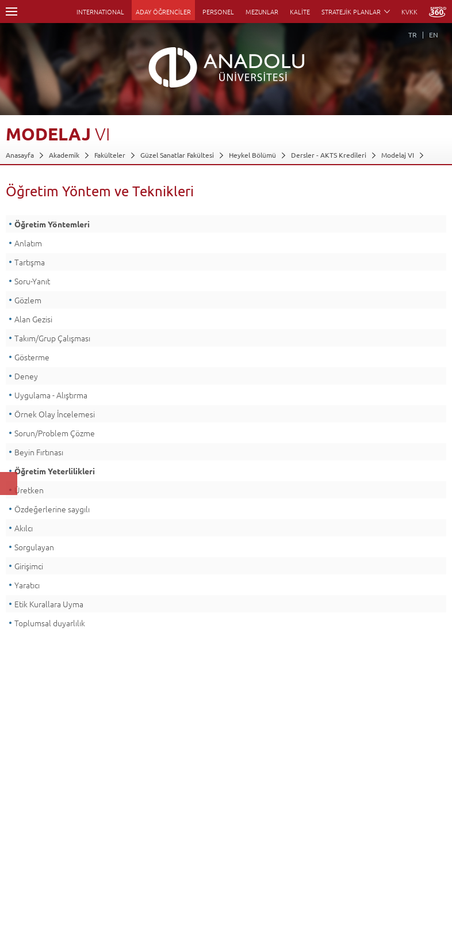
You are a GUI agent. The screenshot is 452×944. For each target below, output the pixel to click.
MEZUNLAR (262, 11)
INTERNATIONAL (100, 11)
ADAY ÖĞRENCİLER (163, 11)
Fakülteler (109, 154)
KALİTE (300, 11)
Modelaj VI (397, 154)
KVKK (409, 11)
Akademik (64, 154)
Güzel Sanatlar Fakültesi (177, 154)
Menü (11, 11)
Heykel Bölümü (252, 154)
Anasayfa (20, 154)
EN (433, 34)
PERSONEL (218, 11)
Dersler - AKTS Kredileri (328, 154)
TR (412, 34)
